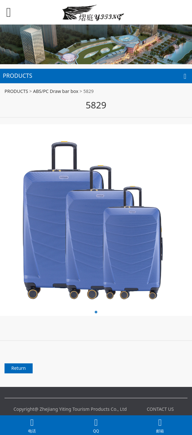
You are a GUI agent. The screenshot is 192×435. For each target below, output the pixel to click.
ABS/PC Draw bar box (55, 91)
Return (18, 368)
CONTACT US (160, 409)
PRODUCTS (16, 91)
